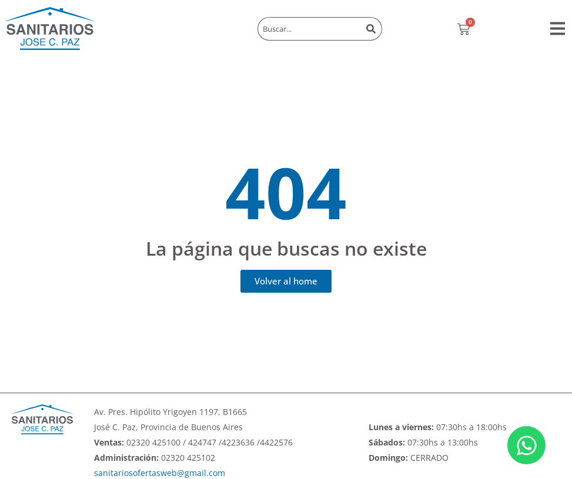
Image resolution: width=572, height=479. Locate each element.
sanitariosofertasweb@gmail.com (159, 472)
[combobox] (309, 29)
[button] (557, 28)
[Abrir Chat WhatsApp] (526, 445)
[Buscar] (372, 29)
